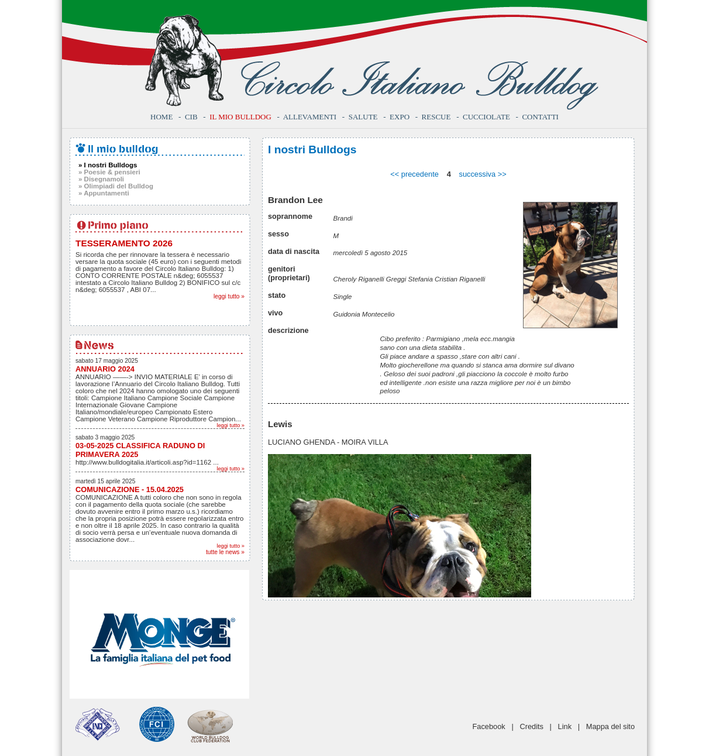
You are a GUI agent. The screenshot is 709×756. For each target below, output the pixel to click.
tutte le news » (225, 552)
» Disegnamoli (101, 179)
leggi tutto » (229, 296)
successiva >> (483, 174)
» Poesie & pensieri (109, 172)
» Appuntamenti (103, 193)
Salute (363, 116)
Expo (399, 116)
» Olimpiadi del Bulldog (115, 186)
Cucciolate (486, 116)
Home (161, 116)
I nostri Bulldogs (312, 149)
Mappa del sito (610, 726)
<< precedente (414, 174)
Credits (531, 726)
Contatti (540, 116)
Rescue (436, 116)
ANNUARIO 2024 (105, 369)
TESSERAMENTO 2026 (124, 243)
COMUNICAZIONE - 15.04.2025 (129, 489)
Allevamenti (309, 116)
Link (565, 726)
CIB (191, 116)
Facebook (489, 726)
